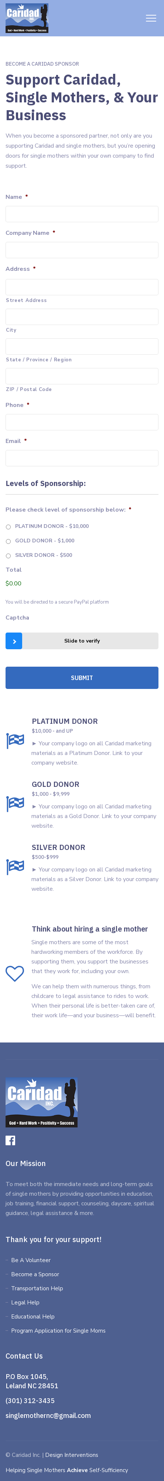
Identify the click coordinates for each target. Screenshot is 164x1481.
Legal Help (25, 1302)
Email (16, 441)
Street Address (26, 300)
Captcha (17, 618)
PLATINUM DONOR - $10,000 (52, 526)
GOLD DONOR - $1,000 (44, 540)
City (11, 330)
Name (17, 197)
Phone (18, 405)
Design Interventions (71, 1455)
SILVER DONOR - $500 (43, 555)
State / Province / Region (39, 360)
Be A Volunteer (31, 1260)
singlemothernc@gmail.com (48, 1415)
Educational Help (33, 1316)
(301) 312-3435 (30, 1400)
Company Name (30, 233)
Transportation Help (37, 1288)
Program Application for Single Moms (58, 1330)
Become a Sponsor (35, 1274)
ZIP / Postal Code (29, 389)
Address (21, 269)
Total (14, 570)
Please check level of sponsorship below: (68, 510)
